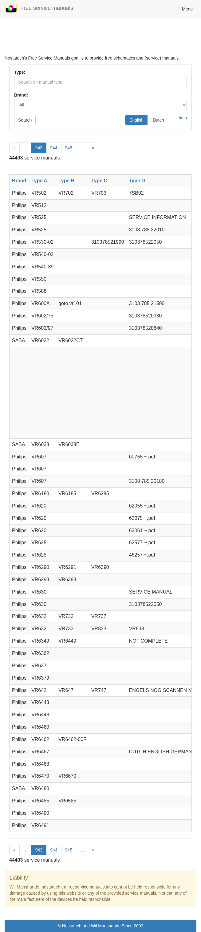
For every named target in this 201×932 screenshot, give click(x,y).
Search (25, 120)
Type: (19, 72)
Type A (39, 180)
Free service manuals (39, 8)
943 (38, 147)
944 (53, 147)
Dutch (158, 120)
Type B (66, 180)
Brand (19, 180)
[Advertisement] (100, 39)
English (136, 120)
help (183, 117)
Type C (99, 180)
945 (68, 147)
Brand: (21, 95)
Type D (137, 180)
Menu (189, 10)
